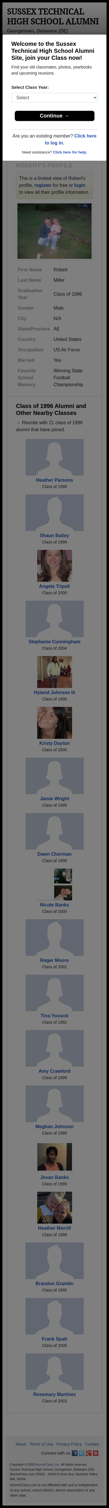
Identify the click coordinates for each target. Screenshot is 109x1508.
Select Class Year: (30, 87)
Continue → (54, 116)
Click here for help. (70, 152)
